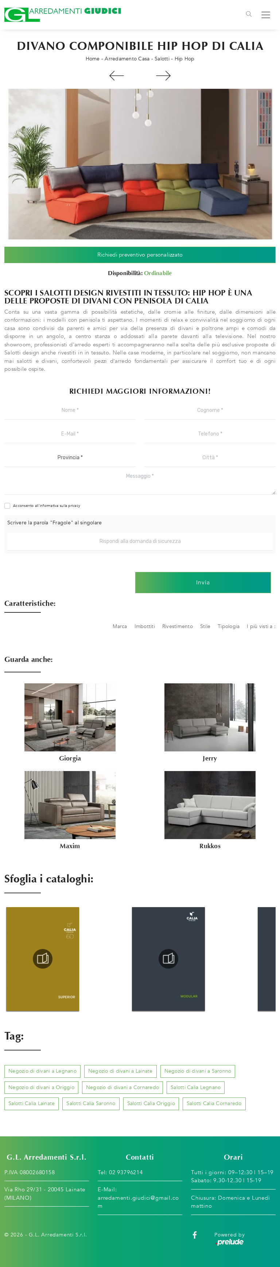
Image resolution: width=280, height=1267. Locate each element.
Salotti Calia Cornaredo (214, 1103)
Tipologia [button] (229, 626)
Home (93, 58)
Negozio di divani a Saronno (198, 1071)
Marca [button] (120, 626)
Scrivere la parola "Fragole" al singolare (54, 522)
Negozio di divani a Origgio (41, 1087)
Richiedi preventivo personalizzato (140, 254)
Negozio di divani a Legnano (42, 1071)
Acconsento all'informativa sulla (46, 505)
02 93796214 (126, 1172)
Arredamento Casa (127, 58)
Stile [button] (205, 626)
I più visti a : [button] (261, 626)
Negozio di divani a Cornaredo (122, 1087)
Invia (203, 583)
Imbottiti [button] (145, 626)
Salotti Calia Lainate (31, 1103)
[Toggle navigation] (249, 15)
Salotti (162, 58)
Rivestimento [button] (177, 626)
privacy (74, 505)
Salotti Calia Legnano (196, 1087)
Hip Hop (185, 58)
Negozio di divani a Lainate (120, 1071)
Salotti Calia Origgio (151, 1103)
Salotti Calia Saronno (90, 1103)
